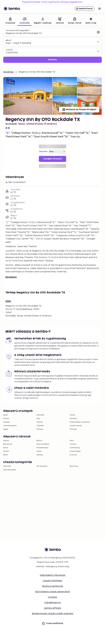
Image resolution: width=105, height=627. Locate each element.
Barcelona (7, 444)
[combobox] (50, 33)
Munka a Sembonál (52, 586)
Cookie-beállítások (52, 623)
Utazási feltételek (52, 580)
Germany (73, 419)
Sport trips (74, 466)
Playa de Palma (43, 444)
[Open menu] (99, 8)
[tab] (10, 21)
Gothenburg (75, 448)
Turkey (72, 415)
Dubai (39, 451)
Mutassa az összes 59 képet (79, 109)
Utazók (9, 50)
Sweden (6, 422)
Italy (38, 419)
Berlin (5, 455)
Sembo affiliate (52, 608)
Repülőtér (43, 152)
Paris (72, 441)
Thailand (40, 426)
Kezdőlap (8, 72)
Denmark (40, 415)
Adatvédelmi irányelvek (52, 575)
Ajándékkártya (52, 602)
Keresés (52, 60)
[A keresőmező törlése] (98, 32)
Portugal (73, 429)
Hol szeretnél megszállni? (18, 30)
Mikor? (9, 40)
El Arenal (73, 455)
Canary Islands (76, 426)
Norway (40, 429)
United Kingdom (10, 426)
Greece (40, 422)
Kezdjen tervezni (52, 159)
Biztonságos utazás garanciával (52, 591)
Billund (39, 441)
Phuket (6, 451)
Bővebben (11, 277)
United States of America (80, 422)
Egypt (5, 429)
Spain (5, 415)
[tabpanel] (52, 45)
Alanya (6, 441)
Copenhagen (75, 451)
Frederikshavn (42, 448)
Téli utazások (42, 466)
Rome (5, 448)
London (73, 444)
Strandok (7, 466)
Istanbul (40, 455)
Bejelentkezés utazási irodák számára (52, 613)
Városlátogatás (9, 470)
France (6, 419)
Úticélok (52, 597)
